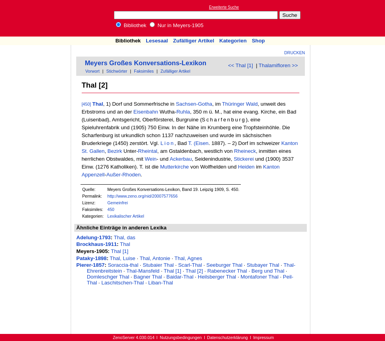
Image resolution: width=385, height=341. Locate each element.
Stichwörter (116, 71)
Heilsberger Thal (217, 277)
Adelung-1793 (93, 237)
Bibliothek (131, 25)
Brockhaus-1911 (96, 244)
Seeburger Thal (224, 265)
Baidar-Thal (180, 277)
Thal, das (125, 237)
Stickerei (244, 159)
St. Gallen (93, 151)
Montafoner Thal (259, 277)
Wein (150, 159)
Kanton (289, 143)
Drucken (294, 52)
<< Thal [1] (240, 65)
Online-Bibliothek (37, 18)
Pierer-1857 (90, 265)
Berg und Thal (267, 271)
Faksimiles (144, 71)
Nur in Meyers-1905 (177, 25)
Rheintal (147, 151)
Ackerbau (181, 159)
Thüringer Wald (240, 104)
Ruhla (183, 112)
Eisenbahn (146, 112)
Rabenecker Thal (227, 271)
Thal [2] (194, 271)
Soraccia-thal (123, 265)
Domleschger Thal (108, 277)
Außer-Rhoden (123, 175)
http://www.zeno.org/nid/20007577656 (142, 196)
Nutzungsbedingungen (181, 337)
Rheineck (245, 151)
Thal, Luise (122, 258)
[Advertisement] (349, 18)
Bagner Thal (148, 277)
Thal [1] (119, 251)
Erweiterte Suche (224, 7)
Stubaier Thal (158, 265)
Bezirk (115, 151)
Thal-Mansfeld (143, 271)
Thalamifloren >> (278, 65)
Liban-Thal (160, 283)
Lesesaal (157, 41)
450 (110, 209)
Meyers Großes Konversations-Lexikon (145, 63)
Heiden (246, 167)
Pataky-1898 (91, 258)
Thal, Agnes (188, 258)
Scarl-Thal (190, 265)
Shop (258, 41)
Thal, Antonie (154, 258)
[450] (86, 104)
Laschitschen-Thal (122, 283)
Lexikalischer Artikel (125, 216)
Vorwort (92, 71)
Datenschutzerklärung (227, 337)
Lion (167, 143)
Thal (97, 104)
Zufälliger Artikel (193, 41)
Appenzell (93, 175)
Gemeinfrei (117, 202)
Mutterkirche (174, 167)
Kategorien (233, 41)
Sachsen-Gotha (194, 104)
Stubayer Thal (263, 265)
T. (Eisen (198, 143)
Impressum (263, 337)
